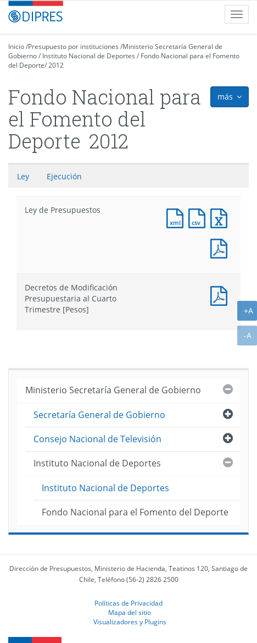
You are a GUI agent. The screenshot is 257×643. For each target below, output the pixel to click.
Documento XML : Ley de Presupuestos (177, 217)
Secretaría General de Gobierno (99, 415)
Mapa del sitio (129, 612)
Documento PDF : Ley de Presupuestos (221, 247)
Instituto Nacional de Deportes (88, 56)
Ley (23, 176)
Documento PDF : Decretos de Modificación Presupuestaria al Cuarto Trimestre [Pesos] (221, 294)
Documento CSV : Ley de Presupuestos (199, 217)
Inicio (16, 46)
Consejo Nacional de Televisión (97, 439)
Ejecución (64, 176)
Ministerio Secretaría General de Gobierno (113, 390)
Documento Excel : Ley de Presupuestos (221, 217)
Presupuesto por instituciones (73, 46)
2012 (56, 65)
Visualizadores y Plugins (129, 621)
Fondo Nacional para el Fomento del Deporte (135, 512)
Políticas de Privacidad (128, 602)
